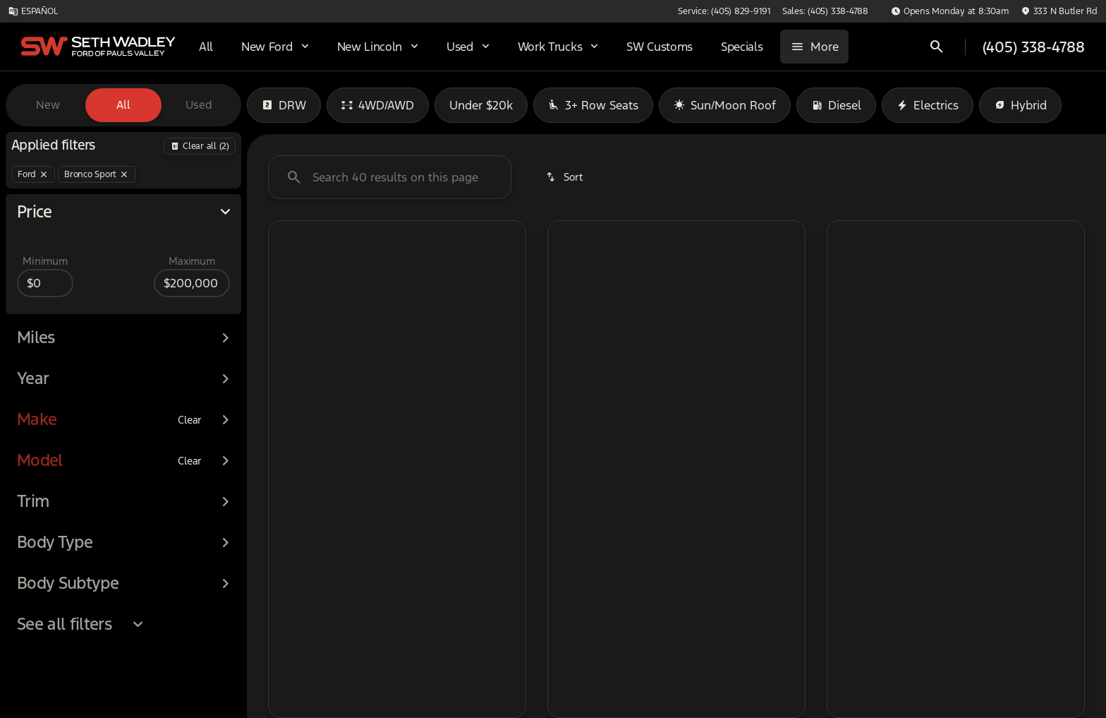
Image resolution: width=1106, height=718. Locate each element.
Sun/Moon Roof (725, 105)
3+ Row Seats (593, 105)
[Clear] (189, 420)
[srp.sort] (565, 177)
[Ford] (33, 174)
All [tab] (123, 104)
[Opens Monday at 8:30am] (950, 11)
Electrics (928, 105)
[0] (45, 283)
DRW (284, 105)
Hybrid (1020, 105)
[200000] (192, 283)
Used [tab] (199, 104)
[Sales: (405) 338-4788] (825, 11)
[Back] (200, 146)
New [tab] (48, 104)
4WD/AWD (377, 105)
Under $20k (481, 105)
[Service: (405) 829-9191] (724, 11)
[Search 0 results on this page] (389, 177)
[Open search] (936, 46)
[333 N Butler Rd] (1059, 11)
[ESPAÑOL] (33, 11)
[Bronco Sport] (96, 174)
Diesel (836, 105)
